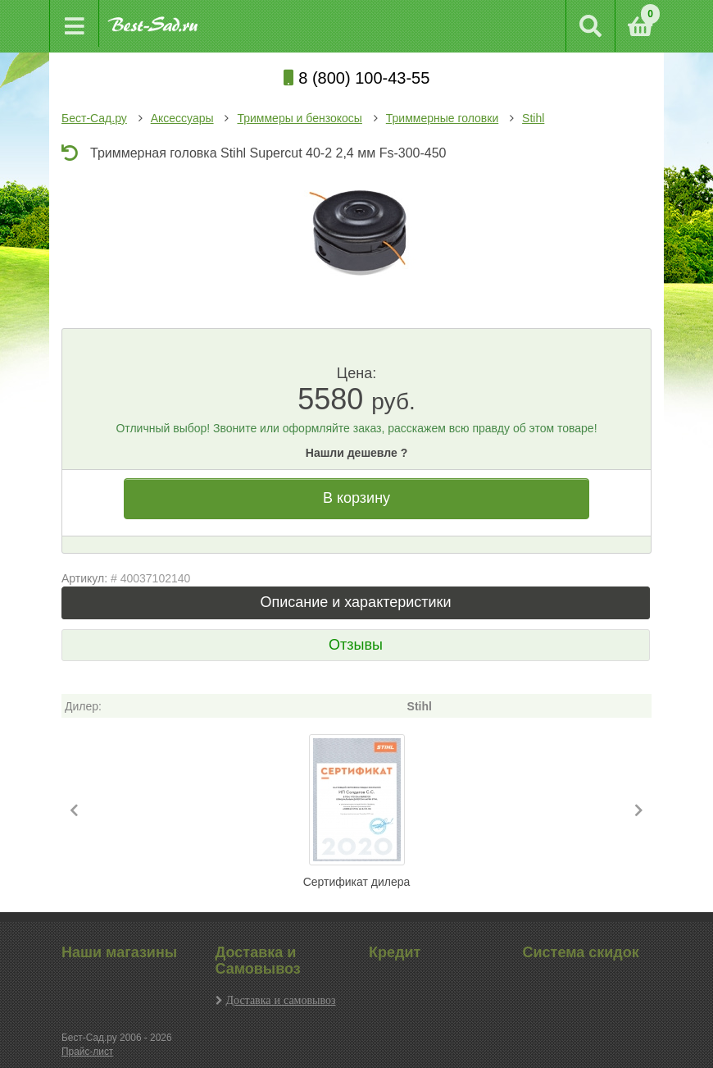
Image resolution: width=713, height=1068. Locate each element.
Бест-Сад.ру (94, 118)
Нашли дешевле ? (356, 452)
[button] (74, 811)
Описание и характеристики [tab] (355, 602)
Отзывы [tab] (356, 645)
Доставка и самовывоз (281, 1000)
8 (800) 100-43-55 (357, 78)
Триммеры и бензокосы (299, 118)
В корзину (356, 498)
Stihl (533, 118)
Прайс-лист (87, 1051)
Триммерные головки (442, 118)
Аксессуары (182, 118)
